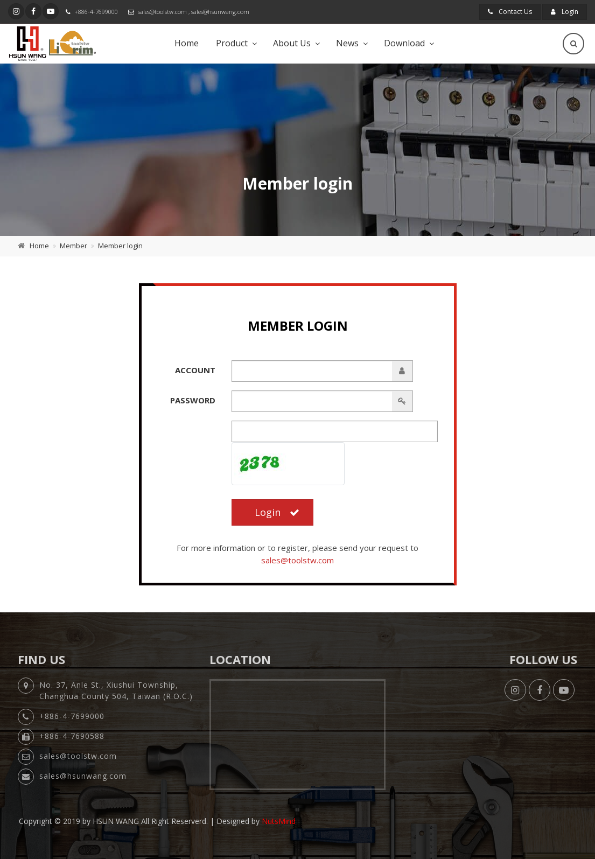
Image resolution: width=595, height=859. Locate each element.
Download (404, 43)
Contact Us (510, 11)
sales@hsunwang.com (220, 12)
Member (73, 245)
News (347, 43)
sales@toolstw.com (162, 12)
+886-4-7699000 (96, 12)
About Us (292, 43)
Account (195, 370)
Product (232, 43)
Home (186, 43)
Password (192, 400)
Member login (120, 245)
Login (564, 11)
